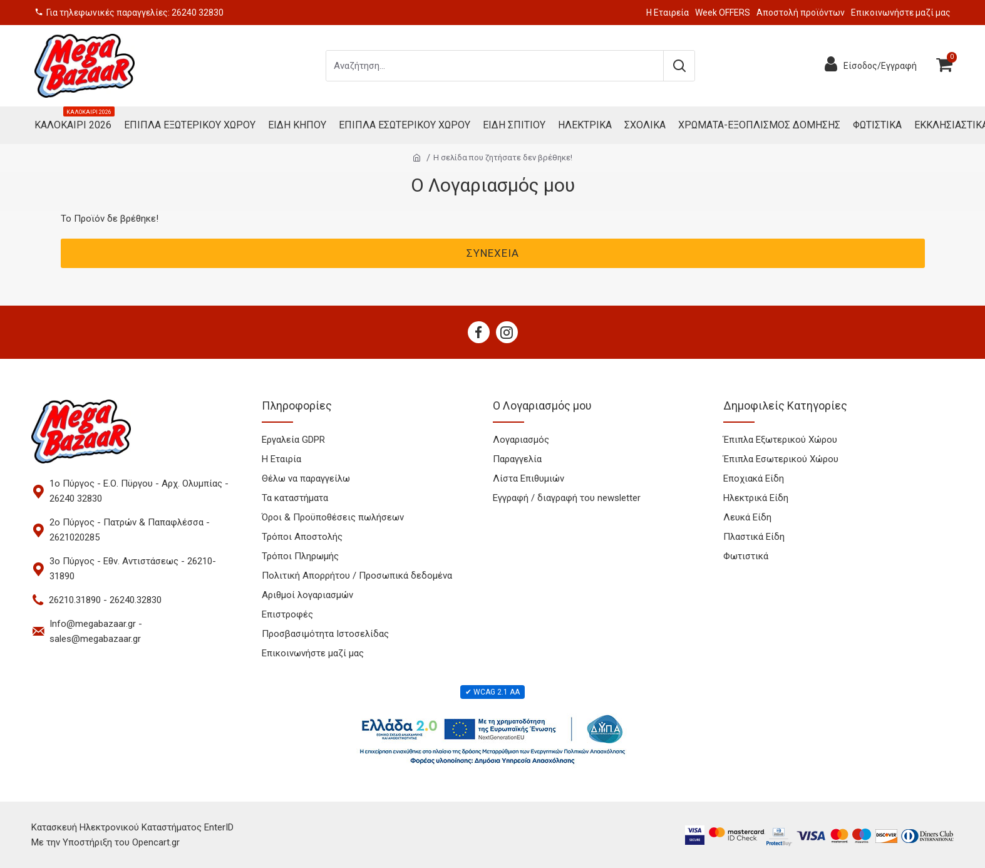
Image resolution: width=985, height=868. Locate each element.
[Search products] (494, 66)
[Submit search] (678, 66)
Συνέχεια (493, 253)
